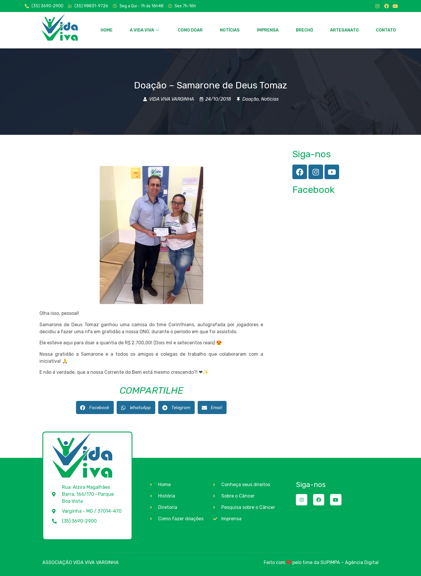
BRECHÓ (304, 30)
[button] (95, 407)
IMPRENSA (268, 30)
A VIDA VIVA (144, 30)
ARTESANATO (344, 30)
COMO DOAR (190, 30)
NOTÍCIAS (230, 30)
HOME (106, 30)
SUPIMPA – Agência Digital (349, 562)
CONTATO (386, 30)
